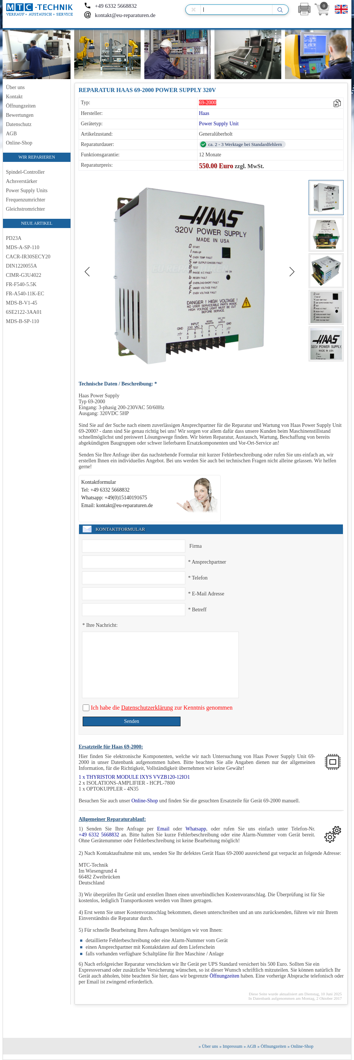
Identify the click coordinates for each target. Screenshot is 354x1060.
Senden (131, 721)
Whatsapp (195, 829)
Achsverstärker (21, 181)
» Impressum (230, 1046)
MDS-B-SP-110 (22, 321)
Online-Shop (19, 143)
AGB (11, 133)
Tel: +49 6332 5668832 (105, 490)
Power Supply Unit (218, 123)
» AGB (250, 1046)
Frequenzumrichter (25, 200)
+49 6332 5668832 (110, 6)
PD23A (13, 238)
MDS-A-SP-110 (22, 247)
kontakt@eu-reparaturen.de (119, 15)
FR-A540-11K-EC (25, 293)
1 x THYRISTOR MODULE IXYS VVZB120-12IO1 (134, 777)
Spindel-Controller (25, 172)
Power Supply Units (27, 190)
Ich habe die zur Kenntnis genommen (161, 707)
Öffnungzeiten (21, 106)
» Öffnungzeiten (271, 1046)
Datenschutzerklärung (147, 707)
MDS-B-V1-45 (21, 303)
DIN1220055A (21, 266)
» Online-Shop (300, 1046)
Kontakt (14, 96)
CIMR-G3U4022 (23, 275)
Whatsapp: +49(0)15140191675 (114, 497)
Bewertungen (20, 115)
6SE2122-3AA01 (24, 312)
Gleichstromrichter (25, 209)
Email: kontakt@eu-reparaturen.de (117, 505)
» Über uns (208, 1046)
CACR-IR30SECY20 (28, 256)
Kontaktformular (98, 482)
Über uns (15, 87)
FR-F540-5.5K (21, 284)
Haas (204, 113)
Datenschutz (18, 124)
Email (163, 829)
